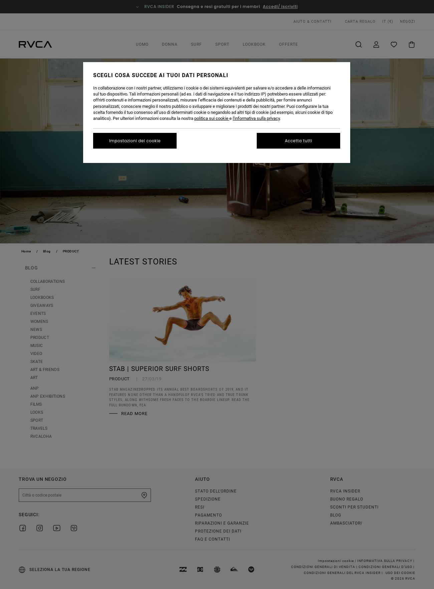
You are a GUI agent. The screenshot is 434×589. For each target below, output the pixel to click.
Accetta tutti (298, 141)
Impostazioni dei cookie (135, 141)
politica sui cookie (211, 118)
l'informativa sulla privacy (256, 118)
